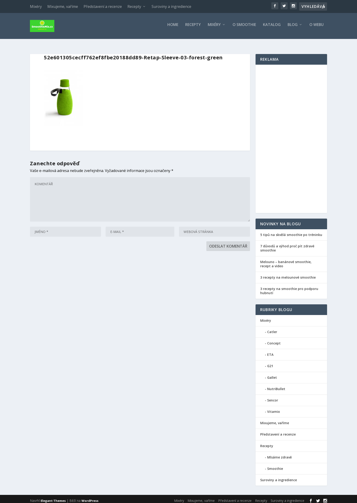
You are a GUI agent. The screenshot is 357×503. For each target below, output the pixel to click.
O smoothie (244, 27)
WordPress (89, 498)
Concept (274, 340)
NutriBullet (276, 386)
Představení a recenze (103, 6)
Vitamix (273, 408)
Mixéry (36, 6)
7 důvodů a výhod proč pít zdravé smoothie (287, 245)
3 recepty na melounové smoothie (288, 274)
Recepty (134, 6)
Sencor (272, 397)
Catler (272, 329)
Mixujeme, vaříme (62, 6)
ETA (270, 351)
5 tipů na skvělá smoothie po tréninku (291, 231)
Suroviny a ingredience (171, 6)
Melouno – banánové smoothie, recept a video (286, 261)
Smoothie (275, 465)
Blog (293, 27)
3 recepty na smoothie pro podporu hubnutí (289, 287)
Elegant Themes (53, 498)
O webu (316, 27)
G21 (270, 363)
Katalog (272, 27)
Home (172, 27)
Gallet (272, 374)
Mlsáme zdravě (279, 454)
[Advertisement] (291, 135)
